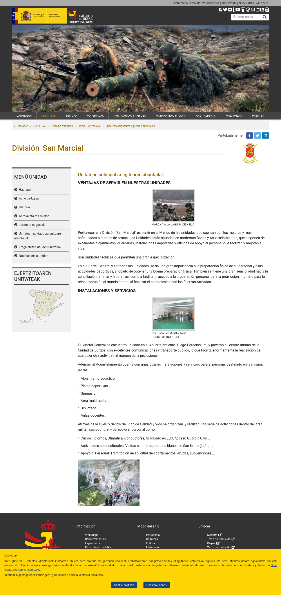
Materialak (152, 547)
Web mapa (91, 534)
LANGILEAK (24, 115)
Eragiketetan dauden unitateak (39, 247)
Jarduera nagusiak (31, 225)
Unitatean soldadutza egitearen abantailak (130, 126)
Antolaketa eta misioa (33, 216)
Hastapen (22, 126)
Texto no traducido (62, 126)
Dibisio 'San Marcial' (89, 126)
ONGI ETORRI (229, 3)
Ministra (212, 534)
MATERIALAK (95, 115)
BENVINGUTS (197, 3)
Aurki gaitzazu (28, 198)
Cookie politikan (124, 585)
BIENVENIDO (180, 3)
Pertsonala (153, 534)
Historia (23, 207)
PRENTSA (258, 115)
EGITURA (71, 115)
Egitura (150, 543)
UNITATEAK (48, 115)
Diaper (211, 543)
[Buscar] (264, 17)
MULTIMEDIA (234, 115)
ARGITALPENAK (206, 115)
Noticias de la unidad (32, 256)
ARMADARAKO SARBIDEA (130, 115)
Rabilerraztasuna (95, 539)
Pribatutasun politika (98, 547)
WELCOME (262, 3)
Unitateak (152, 539)
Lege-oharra (92, 543)
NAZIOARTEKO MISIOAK (171, 115)
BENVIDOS (213, 3)
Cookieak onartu (156, 585)
